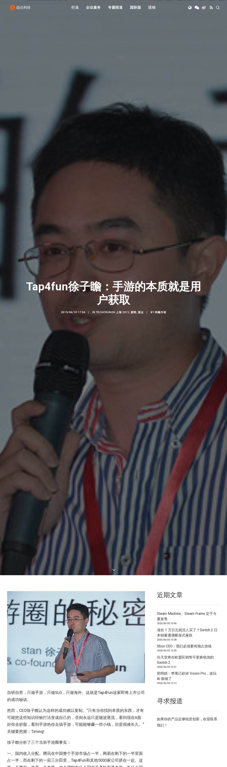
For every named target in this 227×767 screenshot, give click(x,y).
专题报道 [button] (115, 9)
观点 (140, 312)
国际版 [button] (135, 9)
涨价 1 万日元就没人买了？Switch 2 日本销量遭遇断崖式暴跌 (187, 632)
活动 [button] (152, 9)
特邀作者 (160, 312)
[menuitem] (75, 9)
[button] (190, 9)
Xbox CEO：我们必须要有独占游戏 (184, 646)
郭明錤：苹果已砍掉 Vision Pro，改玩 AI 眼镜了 (187, 676)
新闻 (133, 312)
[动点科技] (21, 9)
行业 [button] (75, 9)
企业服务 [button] (93, 9)
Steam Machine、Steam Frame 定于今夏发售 (187, 616)
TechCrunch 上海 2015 (112, 312)
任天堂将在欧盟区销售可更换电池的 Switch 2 (185, 660)
